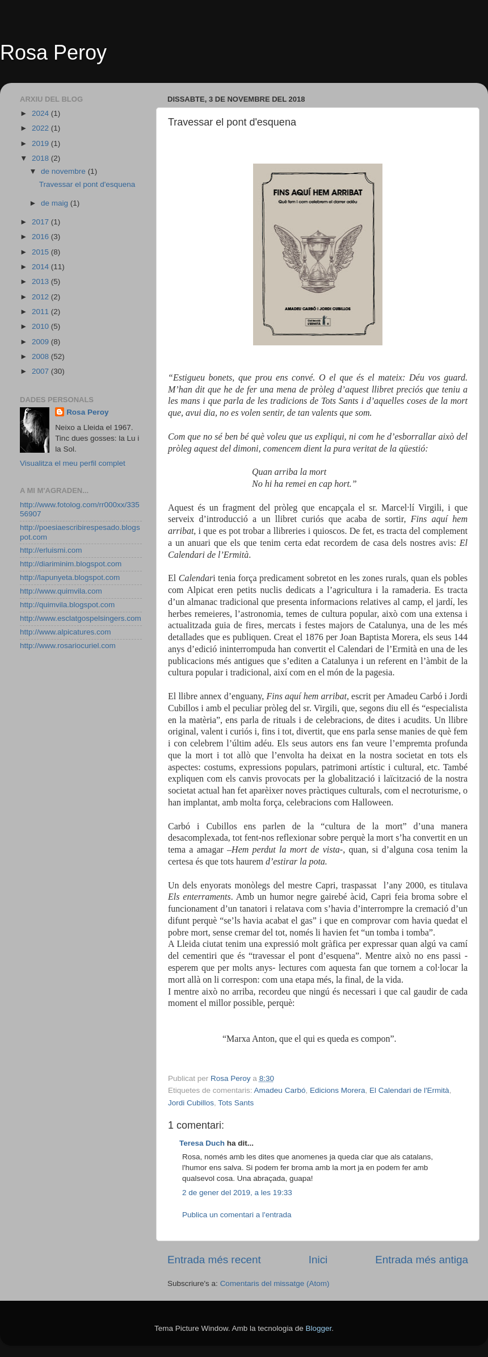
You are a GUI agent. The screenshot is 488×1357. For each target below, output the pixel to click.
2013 (41, 281)
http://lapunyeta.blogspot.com (70, 577)
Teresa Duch (202, 1143)
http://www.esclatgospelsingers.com (80, 618)
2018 (41, 158)
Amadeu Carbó (280, 1090)
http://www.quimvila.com (61, 591)
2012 (41, 297)
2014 (41, 266)
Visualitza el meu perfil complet (72, 463)
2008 (41, 356)
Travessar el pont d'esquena (87, 184)
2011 (41, 311)
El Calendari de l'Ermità (409, 1090)
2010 (41, 326)
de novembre (64, 171)
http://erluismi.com (51, 550)
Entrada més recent (214, 1260)
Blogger (318, 1328)
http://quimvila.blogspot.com (67, 604)
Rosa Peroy (53, 52)
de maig (55, 203)
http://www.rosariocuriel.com (68, 645)
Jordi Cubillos (191, 1103)
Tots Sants (236, 1103)
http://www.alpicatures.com (65, 632)
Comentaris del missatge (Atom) (275, 1283)
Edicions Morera (337, 1090)
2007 (41, 371)
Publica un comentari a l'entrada (236, 1214)
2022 (41, 128)
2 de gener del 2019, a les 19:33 (237, 1192)
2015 (41, 252)
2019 (41, 143)
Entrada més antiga (421, 1260)
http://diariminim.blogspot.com (70, 563)
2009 (41, 341)
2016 (41, 236)
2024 (41, 113)
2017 (41, 222)
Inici (318, 1260)
